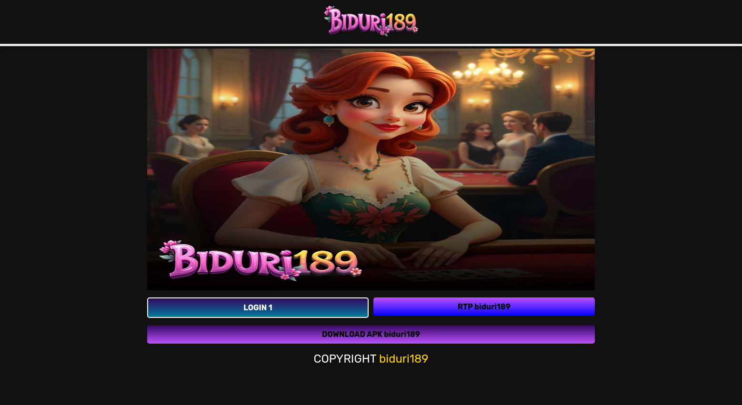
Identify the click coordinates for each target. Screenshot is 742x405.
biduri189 (404, 358)
